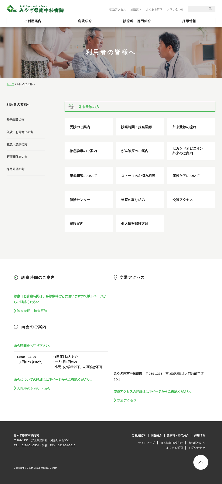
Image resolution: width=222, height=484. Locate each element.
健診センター (80, 200)
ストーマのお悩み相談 (138, 176)
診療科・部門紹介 (137, 21)
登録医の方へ (197, 442)
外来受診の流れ (184, 127)
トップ (10, 84)
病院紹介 (85, 21)
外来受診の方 (15, 119)
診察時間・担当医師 (136, 127)
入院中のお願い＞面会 (34, 388)
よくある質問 (154, 9)
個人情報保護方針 (134, 223)
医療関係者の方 (17, 156)
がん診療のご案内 (134, 151)
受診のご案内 (80, 127)
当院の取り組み (133, 200)
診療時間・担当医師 (32, 311)
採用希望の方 (15, 169)
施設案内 (135, 9)
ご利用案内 (33, 21)
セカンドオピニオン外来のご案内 (188, 151)
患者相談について (83, 176)
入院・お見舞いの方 (20, 132)
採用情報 (189, 21)
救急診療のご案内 (83, 151)
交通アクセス (117, 9)
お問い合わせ (175, 9)
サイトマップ (146, 442)
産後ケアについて (186, 176)
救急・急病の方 (17, 144)
